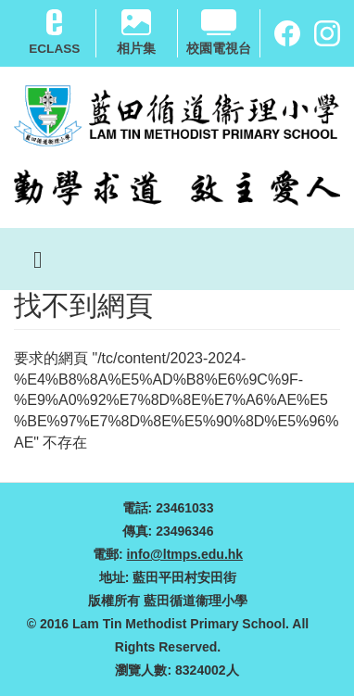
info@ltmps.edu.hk (184, 554)
